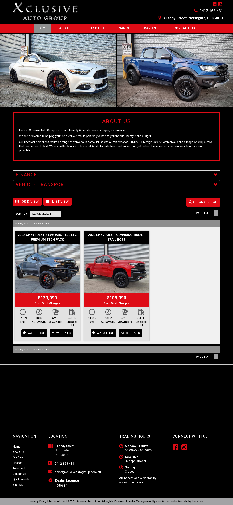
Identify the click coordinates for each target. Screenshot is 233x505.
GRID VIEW (27, 201)
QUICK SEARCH (203, 202)
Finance (123, 28)
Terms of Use (57, 501)
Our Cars (95, 28)
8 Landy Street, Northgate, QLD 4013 (193, 18)
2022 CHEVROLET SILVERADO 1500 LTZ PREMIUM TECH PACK (47, 237)
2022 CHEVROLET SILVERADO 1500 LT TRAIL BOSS (116, 237)
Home (43, 28)
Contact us (184, 28)
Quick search (21, 479)
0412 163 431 (211, 11)
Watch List (36, 333)
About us (18, 452)
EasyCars (197, 501)
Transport (152, 28)
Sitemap (18, 485)
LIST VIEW (57, 201)
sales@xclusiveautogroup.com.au (74, 472)
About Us (67, 28)
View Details (61, 333)
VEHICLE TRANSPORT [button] (116, 184)
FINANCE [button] (116, 175)
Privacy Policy (38, 501)
